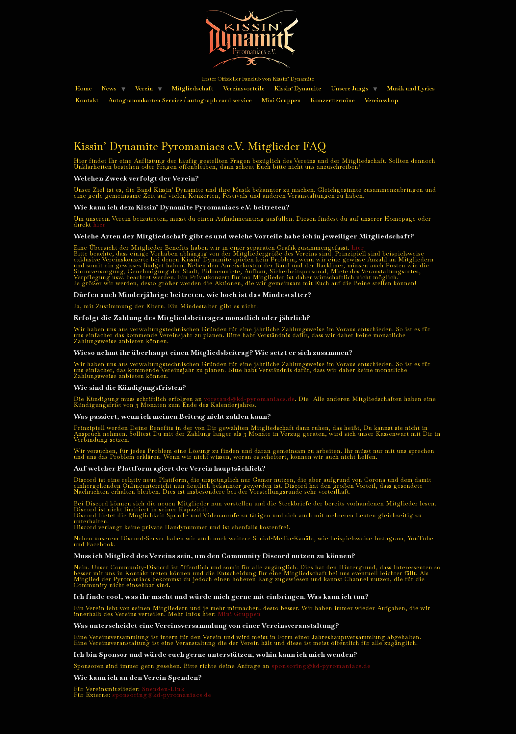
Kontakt (86, 100)
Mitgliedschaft (192, 88)
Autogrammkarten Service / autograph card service (180, 100)
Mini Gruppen (281, 100)
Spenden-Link (163, 689)
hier (99, 224)
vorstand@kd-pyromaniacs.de (249, 399)
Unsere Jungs (349, 88)
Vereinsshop (381, 100)
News (109, 88)
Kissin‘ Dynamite (297, 88)
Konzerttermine (333, 100)
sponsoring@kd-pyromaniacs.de (321, 666)
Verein (144, 88)
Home (83, 88)
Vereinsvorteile (244, 88)
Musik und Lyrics (411, 88)
